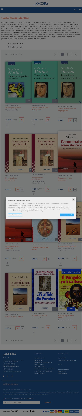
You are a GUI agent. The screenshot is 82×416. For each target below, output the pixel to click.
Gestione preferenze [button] (15, 215)
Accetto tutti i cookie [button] (66, 215)
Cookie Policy (39, 211)
